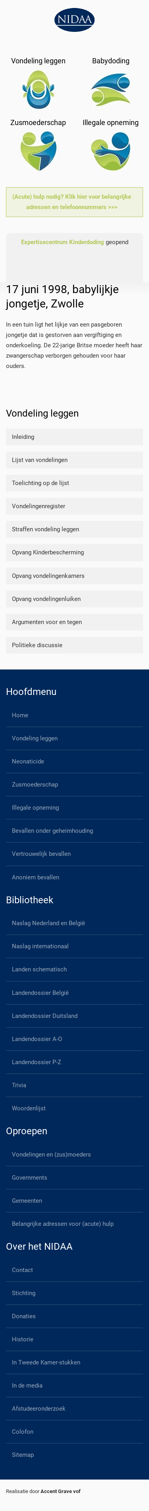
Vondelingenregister (38, 506)
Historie (22, 1339)
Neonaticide (28, 761)
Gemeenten (27, 1200)
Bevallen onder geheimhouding (52, 830)
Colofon (22, 1431)
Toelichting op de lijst (40, 483)
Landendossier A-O (37, 1039)
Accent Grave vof (61, 1491)
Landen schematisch (39, 969)
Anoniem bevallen (35, 877)
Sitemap (23, 1454)
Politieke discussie (37, 645)
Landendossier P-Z (36, 1062)
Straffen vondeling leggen (45, 529)
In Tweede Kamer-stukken (46, 1362)
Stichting (23, 1293)
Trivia (19, 1085)
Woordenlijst (29, 1108)
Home (20, 715)
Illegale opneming (35, 807)
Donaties (24, 1316)
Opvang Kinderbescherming (48, 552)
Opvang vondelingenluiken (46, 599)
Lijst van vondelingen (40, 460)
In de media (27, 1385)
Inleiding (23, 436)
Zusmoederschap (35, 784)
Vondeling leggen (35, 738)
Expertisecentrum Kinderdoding (62, 242)
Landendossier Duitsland (44, 1016)
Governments (29, 1177)
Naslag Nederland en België (48, 923)
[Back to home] (74, 20)
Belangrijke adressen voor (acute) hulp (63, 1223)
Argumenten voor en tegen (47, 622)
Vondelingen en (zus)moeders (51, 1154)
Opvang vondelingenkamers (48, 575)
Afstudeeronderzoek (39, 1408)
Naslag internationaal (40, 946)
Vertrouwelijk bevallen (41, 853)
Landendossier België (40, 992)
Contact (22, 1270)
